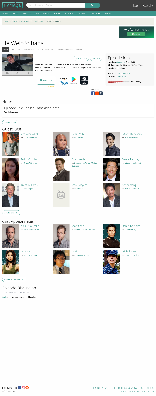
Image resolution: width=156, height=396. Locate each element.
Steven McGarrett (31, 229)
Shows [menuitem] (5, 13)
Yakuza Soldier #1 (132, 188)
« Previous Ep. (81, 58)
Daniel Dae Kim (131, 226)
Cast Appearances (45, 49)
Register (148, 5)
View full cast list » (11, 213)
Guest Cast (15, 49)
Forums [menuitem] (108, 13)
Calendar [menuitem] (82, 13)
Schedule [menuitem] (69, 13)
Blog (113, 388)
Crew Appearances (64, 49)
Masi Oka (76, 251)
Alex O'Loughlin (30, 226)
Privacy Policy (143, 392)
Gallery (79, 49)
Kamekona (79, 137)
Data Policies (146, 388)
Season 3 (120, 62)
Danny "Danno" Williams (84, 229)
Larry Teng (121, 76)
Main (6, 49)
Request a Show (127, 388)
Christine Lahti (29, 133)
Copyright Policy (128, 392)
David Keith (78, 159)
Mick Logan (29, 188)
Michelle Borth (130, 251)
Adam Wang (129, 185)
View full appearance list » (14, 279)
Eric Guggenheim (122, 73)
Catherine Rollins (132, 255)
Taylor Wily (77, 133)
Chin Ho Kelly (131, 229)
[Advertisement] (58, 32)
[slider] (118, 82)
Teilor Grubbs (29, 159)
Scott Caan (77, 226)
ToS (152, 392)
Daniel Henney (130, 159)
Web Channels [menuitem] (42, 13)
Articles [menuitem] (57, 13)
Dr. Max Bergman (81, 255)
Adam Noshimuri (132, 137)
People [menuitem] (16, 13)
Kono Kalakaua (30, 255)
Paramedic (79, 188)
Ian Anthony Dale (132, 133)
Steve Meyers (79, 185)
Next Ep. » (96, 58)
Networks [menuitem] (27, 13)
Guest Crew (29, 49)
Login (136, 5)
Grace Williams (30, 163)
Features (98, 388)
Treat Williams (29, 185)
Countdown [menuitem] (95, 13)
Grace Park (27, 251)
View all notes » (10, 123)
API (107, 388)
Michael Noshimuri (133, 163)
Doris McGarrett (30, 137)
